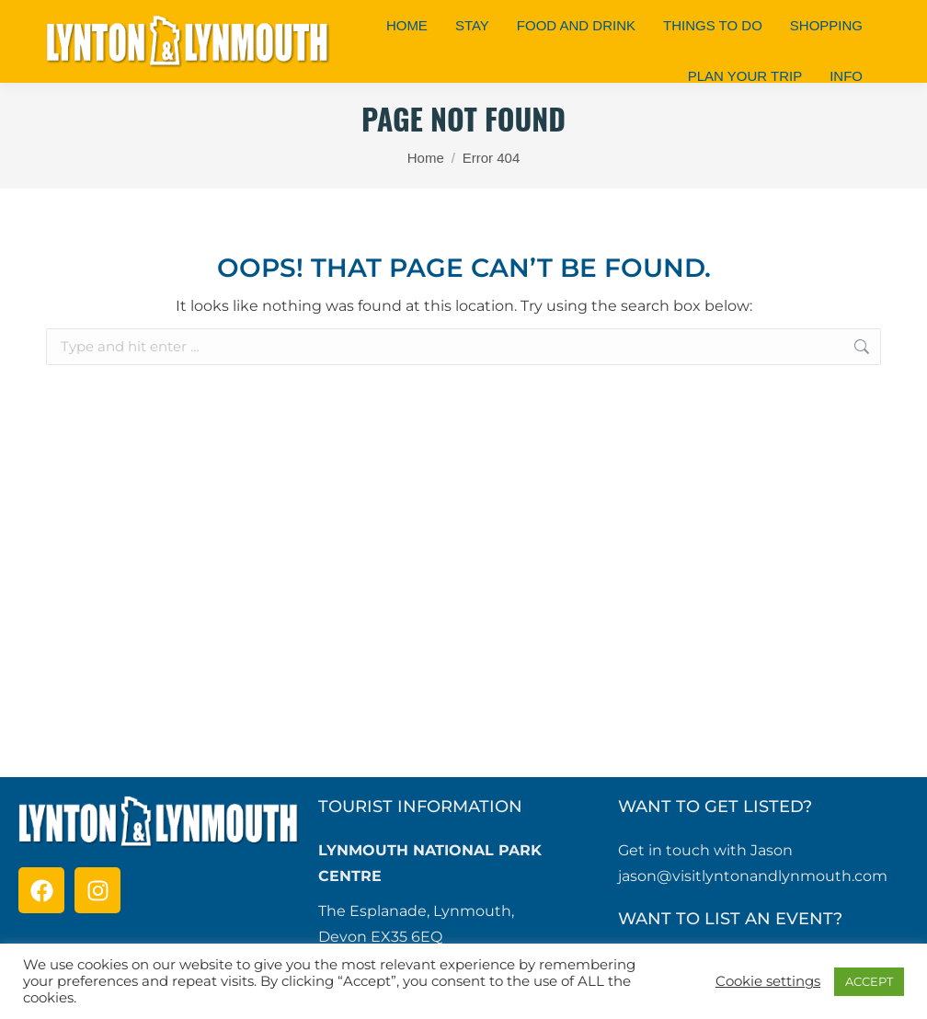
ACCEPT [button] (869, 981)
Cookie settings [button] (767, 981)
